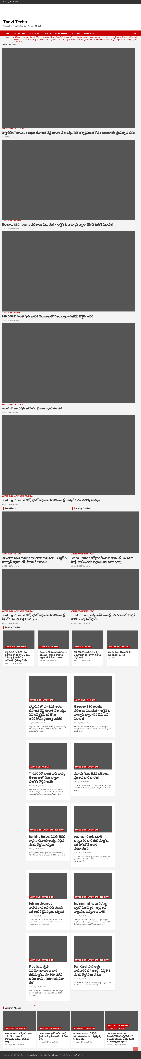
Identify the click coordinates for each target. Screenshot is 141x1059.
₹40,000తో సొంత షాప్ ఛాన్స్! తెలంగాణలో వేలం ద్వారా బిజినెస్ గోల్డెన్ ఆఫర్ (42, 40)
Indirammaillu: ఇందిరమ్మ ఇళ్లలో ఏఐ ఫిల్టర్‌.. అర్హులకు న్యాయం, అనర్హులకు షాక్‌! (90, 907)
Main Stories (9, 44)
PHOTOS (121, 1028)
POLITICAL (16, 312)
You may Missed (13, 1008)
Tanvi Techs (15, 22)
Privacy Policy (32, 1055)
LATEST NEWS (34, 33)
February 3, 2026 (112, 1045)
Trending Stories (82, 508)
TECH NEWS (47, 33)
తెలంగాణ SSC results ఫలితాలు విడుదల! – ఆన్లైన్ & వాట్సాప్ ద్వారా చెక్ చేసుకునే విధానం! (57, 224)
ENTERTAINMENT (62, 33)
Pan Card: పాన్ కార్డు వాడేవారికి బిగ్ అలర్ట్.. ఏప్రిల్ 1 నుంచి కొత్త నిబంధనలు (92, 970)
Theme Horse (53, 1055)
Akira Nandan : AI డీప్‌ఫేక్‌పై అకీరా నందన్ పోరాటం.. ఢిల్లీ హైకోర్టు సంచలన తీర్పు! (87, 1036)
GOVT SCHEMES (19, 33)
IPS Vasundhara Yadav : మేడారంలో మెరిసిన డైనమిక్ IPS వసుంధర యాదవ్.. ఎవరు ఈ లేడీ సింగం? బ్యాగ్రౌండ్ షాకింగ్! (120, 1037)
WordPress (79, 1055)
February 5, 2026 (76, 566)
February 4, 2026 (78, 1042)
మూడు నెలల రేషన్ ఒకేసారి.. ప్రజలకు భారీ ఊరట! (82, 40)
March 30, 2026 (79, 916)
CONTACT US (89, 33)
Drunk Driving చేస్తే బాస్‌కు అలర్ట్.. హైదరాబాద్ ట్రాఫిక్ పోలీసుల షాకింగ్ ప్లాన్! (53, 1036)
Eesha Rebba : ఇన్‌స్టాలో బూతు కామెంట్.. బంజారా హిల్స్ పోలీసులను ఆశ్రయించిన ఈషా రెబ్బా (18, 1037)
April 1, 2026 (6, 504)
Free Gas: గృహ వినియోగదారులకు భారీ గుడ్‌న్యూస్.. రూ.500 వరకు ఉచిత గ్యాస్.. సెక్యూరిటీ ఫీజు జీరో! (46, 975)
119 (31, 1005)
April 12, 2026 (6, 321)
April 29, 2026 (6, 229)
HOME (7, 33)
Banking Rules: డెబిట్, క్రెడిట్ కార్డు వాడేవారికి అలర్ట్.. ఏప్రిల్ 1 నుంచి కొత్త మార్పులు (52, 500)
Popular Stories (12, 627)
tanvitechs (15, 137)
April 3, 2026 (6, 412)
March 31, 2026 (79, 853)
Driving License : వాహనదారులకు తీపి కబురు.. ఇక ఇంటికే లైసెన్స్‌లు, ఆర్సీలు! (46, 907)
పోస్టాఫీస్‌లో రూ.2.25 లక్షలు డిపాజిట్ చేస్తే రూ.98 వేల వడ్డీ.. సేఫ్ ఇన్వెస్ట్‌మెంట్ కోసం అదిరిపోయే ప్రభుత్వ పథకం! (47, 37)
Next (35, 1005)
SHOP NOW (76, 33)
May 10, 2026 (6, 137)
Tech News (10, 508)
